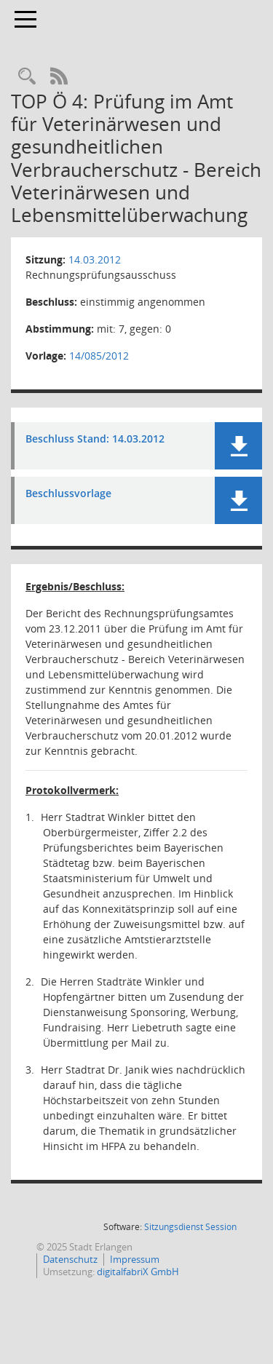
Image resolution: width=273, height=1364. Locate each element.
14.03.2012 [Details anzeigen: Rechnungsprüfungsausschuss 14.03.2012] (94, 259)
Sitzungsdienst (190, 1227)
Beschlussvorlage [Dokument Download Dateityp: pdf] (68, 494)
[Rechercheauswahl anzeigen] (27, 77)
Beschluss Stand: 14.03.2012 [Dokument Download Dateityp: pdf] (95, 439)
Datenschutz (70, 1259)
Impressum (134, 1259)
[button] (238, 445)
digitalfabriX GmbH (138, 1271)
